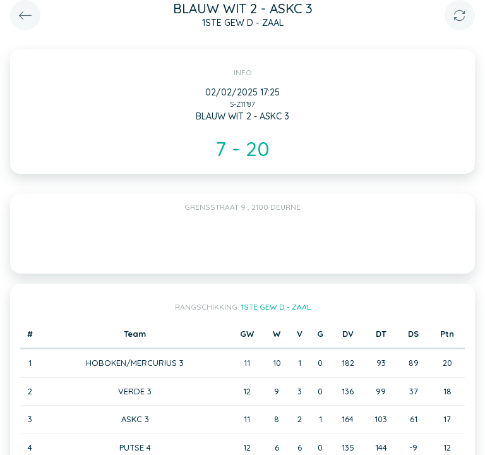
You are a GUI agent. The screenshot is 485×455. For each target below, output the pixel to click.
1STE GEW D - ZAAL (276, 307)
